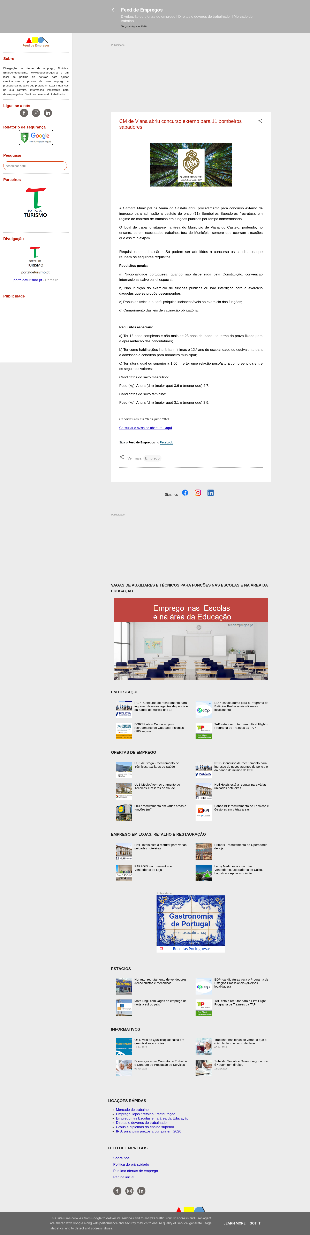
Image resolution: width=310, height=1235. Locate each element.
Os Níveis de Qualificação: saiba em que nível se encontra (159, 1041)
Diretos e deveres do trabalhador (142, 1123)
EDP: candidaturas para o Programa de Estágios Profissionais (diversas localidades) (241, 706)
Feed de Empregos (142, 10)
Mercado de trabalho (132, 1110)
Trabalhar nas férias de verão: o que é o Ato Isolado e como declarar (240, 1041)
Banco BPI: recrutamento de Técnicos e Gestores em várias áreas (241, 807)
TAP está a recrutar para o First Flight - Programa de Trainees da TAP (241, 725)
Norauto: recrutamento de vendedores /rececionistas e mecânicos (161, 981)
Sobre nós (121, 1158)
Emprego (152, 458)
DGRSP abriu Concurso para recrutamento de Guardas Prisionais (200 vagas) (159, 727)
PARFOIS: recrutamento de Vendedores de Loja (153, 867)
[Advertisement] (191, 76)
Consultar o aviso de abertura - (145, 428)
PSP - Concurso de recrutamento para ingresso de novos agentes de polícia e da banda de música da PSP (161, 706)
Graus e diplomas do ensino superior (145, 1127)
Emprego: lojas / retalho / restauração (145, 1114)
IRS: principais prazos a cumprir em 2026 (148, 1131)
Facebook (166, 442)
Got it (255, 1223)
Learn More (234, 1223)
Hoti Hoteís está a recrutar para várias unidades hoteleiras (240, 786)
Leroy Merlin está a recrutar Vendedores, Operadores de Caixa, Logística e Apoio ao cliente (238, 869)
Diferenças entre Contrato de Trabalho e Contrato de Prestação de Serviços (161, 1062)
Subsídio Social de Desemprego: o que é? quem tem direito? (241, 1062)
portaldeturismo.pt (28, 280)
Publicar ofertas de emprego (135, 1171)
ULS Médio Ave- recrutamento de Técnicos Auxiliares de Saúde (157, 786)
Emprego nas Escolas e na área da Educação (152, 1118)
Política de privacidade (131, 1164)
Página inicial (123, 1177)
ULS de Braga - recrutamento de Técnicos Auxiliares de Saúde (157, 764)
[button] (260, 121)
